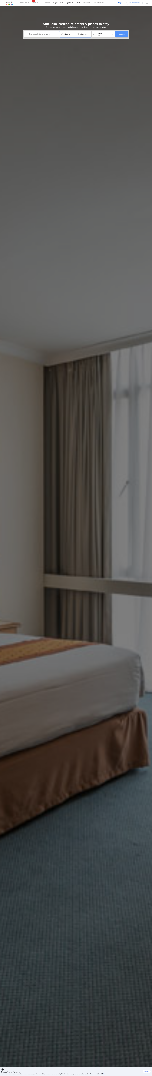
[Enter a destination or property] (43, 34)
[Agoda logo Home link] (9, 3)
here (104, 1074)
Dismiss (146, 1071)
